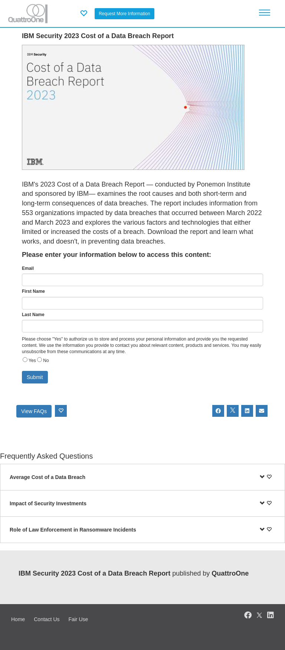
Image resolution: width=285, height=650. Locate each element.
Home (18, 619)
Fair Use (78, 619)
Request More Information (124, 13)
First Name (33, 291)
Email (28, 268)
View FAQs (34, 411)
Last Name (33, 314)
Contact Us (46, 619)
